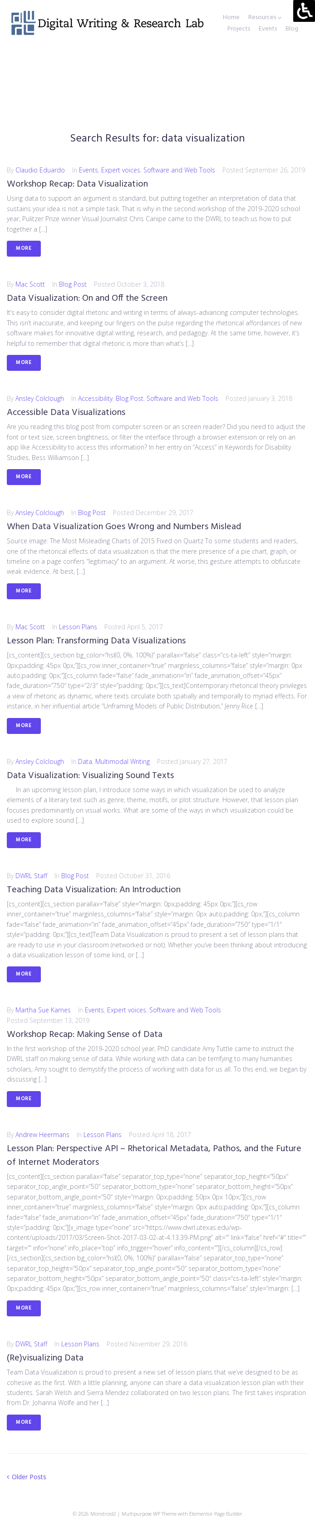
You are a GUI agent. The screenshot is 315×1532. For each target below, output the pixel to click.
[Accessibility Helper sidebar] (304, 11)
